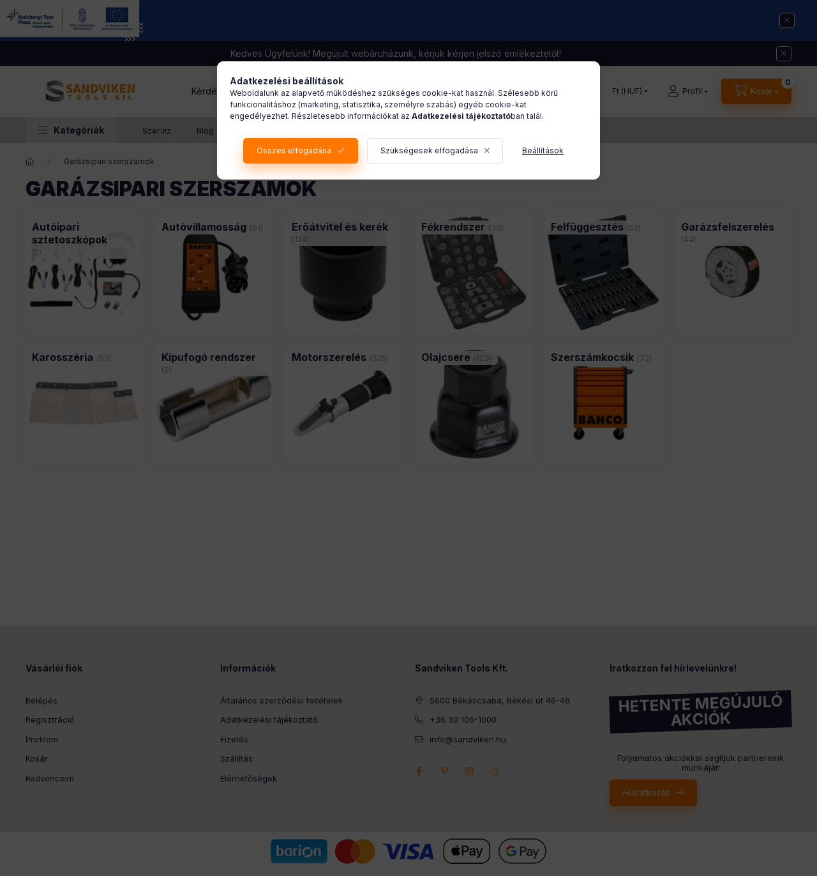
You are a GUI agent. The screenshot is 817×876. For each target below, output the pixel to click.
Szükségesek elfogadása (429, 150)
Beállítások (543, 150)
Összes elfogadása (294, 150)
